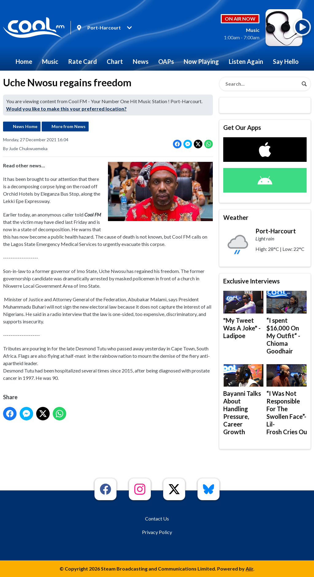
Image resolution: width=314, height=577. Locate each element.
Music (50, 61)
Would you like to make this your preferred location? (66, 108)
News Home (25, 126)
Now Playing (201, 61)
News (140, 61)
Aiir (249, 568)
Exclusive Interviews (251, 281)
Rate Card (82, 61)
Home (24, 61)
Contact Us (157, 518)
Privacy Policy (157, 532)
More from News (69, 126)
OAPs (166, 61)
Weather (235, 217)
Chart (115, 61)
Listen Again (246, 61)
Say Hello (286, 61)
